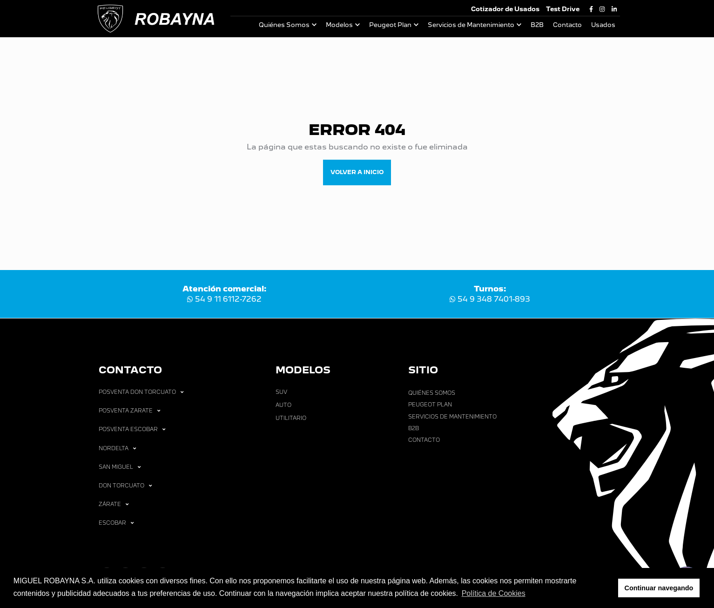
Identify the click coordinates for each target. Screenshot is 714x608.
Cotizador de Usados (505, 9)
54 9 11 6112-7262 (224, 299)
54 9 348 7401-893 (490, 299)
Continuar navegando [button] (659, 588)
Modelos (339, 24)
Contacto (567, 24)
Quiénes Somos (284, 24)
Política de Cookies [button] (493, 593)
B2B (537, 24)
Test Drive (562, 9)
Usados (603, 24)
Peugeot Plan (390, 24)
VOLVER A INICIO (357, 172)
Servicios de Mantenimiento (471, 24)
